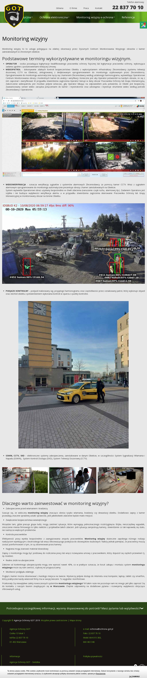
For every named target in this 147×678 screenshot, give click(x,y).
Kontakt (98, 8)
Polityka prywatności (92, 656)
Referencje (128, 17)
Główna (59, 8)
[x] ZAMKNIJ (134, 677)
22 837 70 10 (127, 7)
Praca (86, 8)
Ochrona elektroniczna (54, 17)
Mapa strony (75, 620)
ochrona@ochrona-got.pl (101, 629)
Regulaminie (101, 674)
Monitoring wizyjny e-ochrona (94, 17)
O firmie (73, 8)
